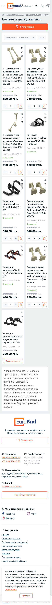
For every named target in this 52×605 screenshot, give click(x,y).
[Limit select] (41, 37)
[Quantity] (10, 106)
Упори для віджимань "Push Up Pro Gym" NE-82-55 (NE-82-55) (36, 139)
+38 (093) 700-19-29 (11, 461)
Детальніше (11, 589)
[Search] (42, 5)
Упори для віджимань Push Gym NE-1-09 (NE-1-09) (12, 205)
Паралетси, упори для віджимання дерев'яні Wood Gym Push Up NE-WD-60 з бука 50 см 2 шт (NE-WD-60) (13, 142)
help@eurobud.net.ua (12, 486)
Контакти (6, 553)
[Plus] (15, 106)
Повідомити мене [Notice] (13, 361)
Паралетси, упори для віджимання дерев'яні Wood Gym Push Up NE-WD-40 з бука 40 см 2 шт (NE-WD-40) (37, 274)
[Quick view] (22, 47)
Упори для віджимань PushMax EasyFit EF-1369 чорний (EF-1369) (12, 338)
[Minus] (5, 106)
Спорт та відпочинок (15, 15)
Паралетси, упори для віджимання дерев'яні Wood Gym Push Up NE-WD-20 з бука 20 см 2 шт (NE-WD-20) (37, 208)
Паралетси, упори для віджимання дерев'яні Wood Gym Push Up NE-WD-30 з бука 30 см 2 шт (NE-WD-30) (37, 76)
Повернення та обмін (12, 546)
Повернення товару (11, 557)
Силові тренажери (33, 15)
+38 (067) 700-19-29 (11, 457)
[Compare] (22, 55)
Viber (31, 513)
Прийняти (26, 596)
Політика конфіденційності (14, 542)
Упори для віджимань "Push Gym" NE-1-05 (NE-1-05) (12, 271)
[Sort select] (20, 37)
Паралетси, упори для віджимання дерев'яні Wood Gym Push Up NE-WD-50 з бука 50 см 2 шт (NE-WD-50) (13, 76)
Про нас (5, 535)
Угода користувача (10, 550)
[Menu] (3, 6)
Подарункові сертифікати (14, 561)
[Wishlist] (22, 51)
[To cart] (20, 106)
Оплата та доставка (11, 538)
